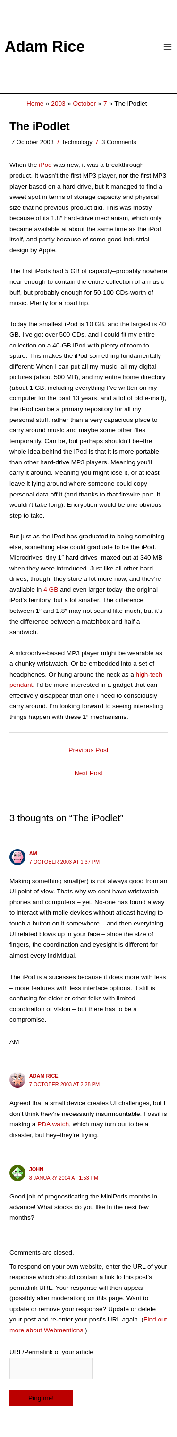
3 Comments (118, 142)
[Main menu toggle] (167, 47)
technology (78, 142)
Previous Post (88, 749)
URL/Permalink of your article (51, 1351)
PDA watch (53, 1124)
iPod (45, 164)
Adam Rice (45, 46)
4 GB (50, 589)
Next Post (88, 772)
